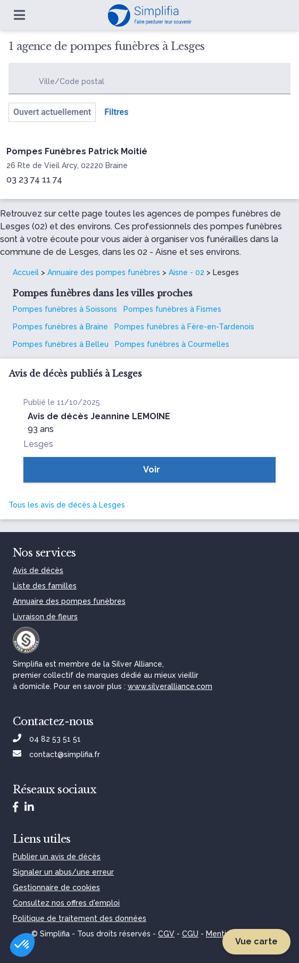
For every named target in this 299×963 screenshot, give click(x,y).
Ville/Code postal (71, 81)
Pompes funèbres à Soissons (65, 309)
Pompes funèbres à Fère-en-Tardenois (184, 326)
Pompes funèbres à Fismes (172, 309)
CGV (166, 933)
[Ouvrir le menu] (19, 15)
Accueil (26, 272)
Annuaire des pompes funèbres (103, 272)
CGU (190, 933)
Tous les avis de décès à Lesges (67, 505)
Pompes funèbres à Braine (60, 326)
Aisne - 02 (186, 272)
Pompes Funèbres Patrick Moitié (76, 151)
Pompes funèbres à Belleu (61, 344)
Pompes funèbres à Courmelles (172, 344)
